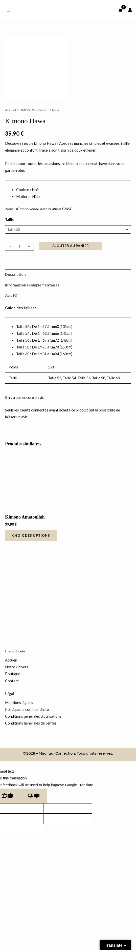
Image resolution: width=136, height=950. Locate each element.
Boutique (12, 723)
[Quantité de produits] (19, 295)
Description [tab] (15, 323)
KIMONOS (27, 159)
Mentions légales (19, 751)
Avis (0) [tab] (11, 344)
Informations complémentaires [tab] (32, 334)
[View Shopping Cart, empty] (120, 10)
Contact (12, 730)
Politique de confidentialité (27, 758)
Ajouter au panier (70, 295)
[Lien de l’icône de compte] (130, 10)
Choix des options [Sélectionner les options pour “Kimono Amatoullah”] (31, 585)
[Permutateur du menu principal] (8, 10)
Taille (9, 268)
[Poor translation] (33, 845)
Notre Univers (16, 716)
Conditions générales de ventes (31, 772)
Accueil (10, 159)
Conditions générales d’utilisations (33, 765)
